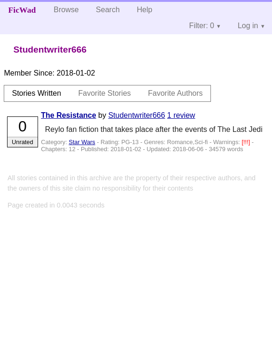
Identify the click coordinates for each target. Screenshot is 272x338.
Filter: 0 (201, 26)
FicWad (22, 10)
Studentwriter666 (136, 115)
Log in (248, 26)
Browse (66, 10)
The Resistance (68, 115)
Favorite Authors (175, 93)
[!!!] (246, 142)
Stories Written (36, 93)
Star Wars (82, 142)
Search (108, 10)
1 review (181, 115)
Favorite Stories (104, 93)
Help (144, 10)
